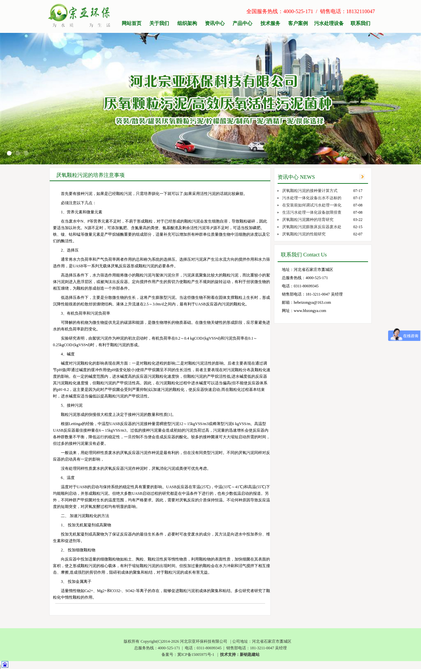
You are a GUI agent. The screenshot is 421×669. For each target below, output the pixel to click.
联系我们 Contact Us (304, 254)
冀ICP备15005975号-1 (195, 654)
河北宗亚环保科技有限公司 (203, 641)
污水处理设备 (329, 23)
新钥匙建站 (250, 654)
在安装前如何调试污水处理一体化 (311, 205)
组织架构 (187, 23)
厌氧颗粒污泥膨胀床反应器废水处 (311, 227)
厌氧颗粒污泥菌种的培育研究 (308, 219)
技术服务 (270, 23)
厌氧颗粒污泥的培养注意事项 (90, 175)
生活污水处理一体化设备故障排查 (311, 212)
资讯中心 (215, 23)
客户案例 (298, 23)
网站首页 (131, 23)
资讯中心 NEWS (296, 177)
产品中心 (242, 23)
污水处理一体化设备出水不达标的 (311, 198)
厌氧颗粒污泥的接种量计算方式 (309, 190)
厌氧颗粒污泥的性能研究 (304, 234)
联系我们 (360, 23)
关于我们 (159, 23)
